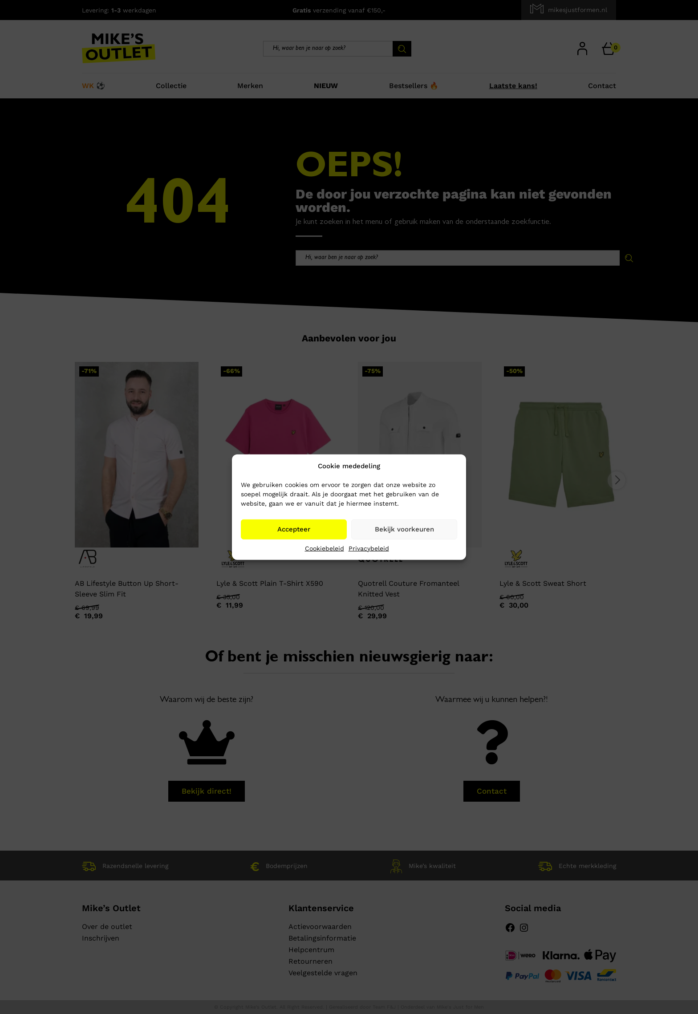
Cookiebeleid (324, 548)
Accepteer (293, 529)
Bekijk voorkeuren (404, 529)
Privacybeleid (369, 548)
